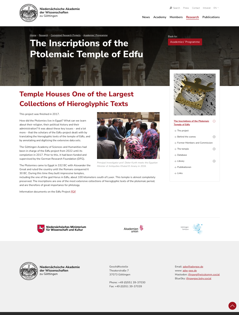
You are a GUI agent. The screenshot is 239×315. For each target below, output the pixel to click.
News (146, 17)
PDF (73, 192)
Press (186, 8)
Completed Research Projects (66, 35)
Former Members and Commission (195, 142)
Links (180, 173)
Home (33, 35)
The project (183, 130)
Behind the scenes (186, 136)
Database (182, 155)
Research (192, 17)
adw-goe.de (190, 270)
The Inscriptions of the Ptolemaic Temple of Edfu (191, 123)
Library (180, 161)
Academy (159, 17)
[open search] (175, 8)
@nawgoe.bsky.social (198, 278)
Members (176, 17)
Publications (211, 17)
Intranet (207, 8)
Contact (196, 8)
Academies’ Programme (95, 35)
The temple (183, 148)
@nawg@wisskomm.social (204, 274)
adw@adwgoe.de (193, 266)
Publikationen (184, 167)
